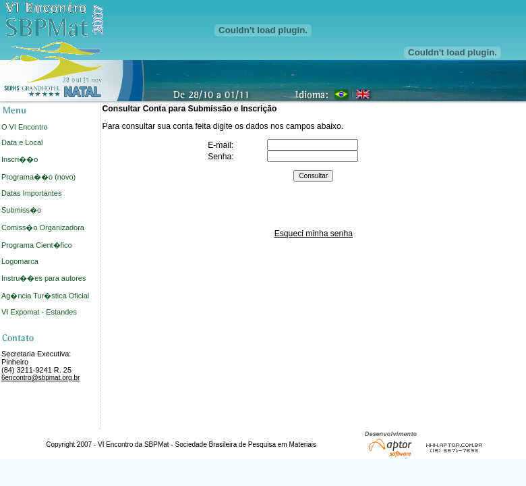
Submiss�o (21, 210)
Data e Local (21, 142)
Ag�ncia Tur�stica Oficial (45, 296)
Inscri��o (19, 159)
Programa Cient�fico (36, 245)
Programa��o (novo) (38, 177)
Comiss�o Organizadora (42, 227)
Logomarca (19, 261)
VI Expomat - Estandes (39, 312)
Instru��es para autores (43, 278)
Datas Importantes (31, 193)
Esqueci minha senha (313, 233)
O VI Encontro (24, 127)
